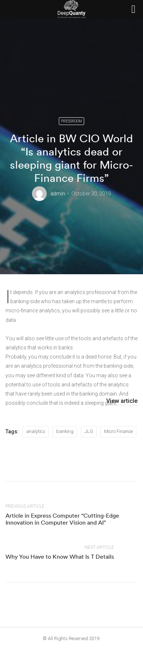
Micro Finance (118, 431)
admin (57, 194)
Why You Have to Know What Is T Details (60, 556)
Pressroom (71, 121)
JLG (89, 431)
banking (65, 431)
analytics (35, 431)
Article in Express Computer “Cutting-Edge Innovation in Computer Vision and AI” (62, 519)
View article (121, 400)
